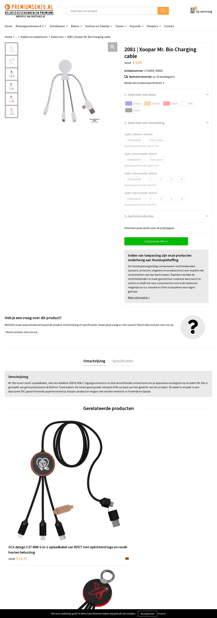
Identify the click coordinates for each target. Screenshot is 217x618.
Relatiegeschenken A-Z (30, 26)
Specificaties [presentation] (122, 361)
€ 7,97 (68, 483)
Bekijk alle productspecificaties (144, 83)
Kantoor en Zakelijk (97, 26)
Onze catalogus (70, 551)
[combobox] (112, 11)
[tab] (95, 361)
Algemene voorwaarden (178, 546)
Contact (169, 26)
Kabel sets (57, 37)
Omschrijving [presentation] (95, 361)
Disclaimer (170, 562)
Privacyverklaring (174, 557)
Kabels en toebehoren (34, 37)
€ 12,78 (121, 483)
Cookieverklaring (174, 551)
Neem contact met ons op (21, 332)
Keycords (135, 26)
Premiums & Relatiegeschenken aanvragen (80, 564)
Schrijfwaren (57, 26)
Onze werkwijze (122, 557)
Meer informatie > (139, 297)
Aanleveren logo (122, 551)
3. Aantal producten (139, 216)
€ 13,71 (17, 494)
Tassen (119, 26)
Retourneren (120, 567)
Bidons (75, 26)
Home (8, 26)
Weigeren (162, 613)
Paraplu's (152, 26)
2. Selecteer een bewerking (144, 122)
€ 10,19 (173, 483)
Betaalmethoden (123, 562)
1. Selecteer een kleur (140, 94)
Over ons (66, 546)
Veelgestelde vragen (73, 557)
